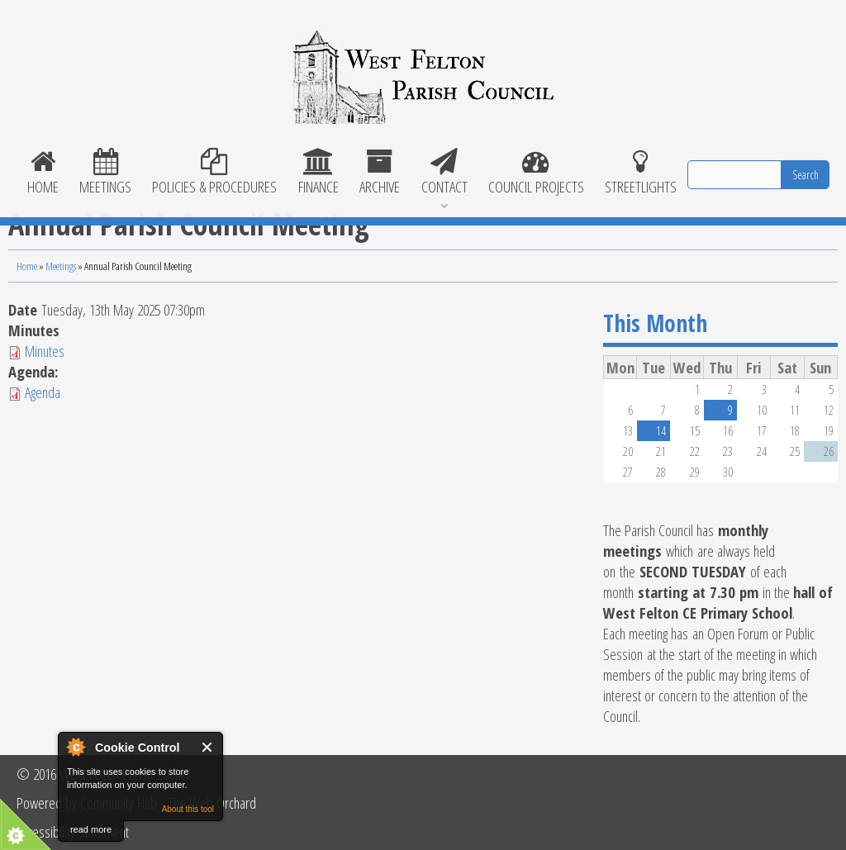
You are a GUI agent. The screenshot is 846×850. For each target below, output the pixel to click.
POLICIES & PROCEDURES (214, 173)
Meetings (105, 173)
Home (42, 173)
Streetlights (641, 173)
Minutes (44, 350)
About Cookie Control (75, 747)
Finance (318, 173)
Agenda (42, 392)
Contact (444, 173)
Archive (380, 173)
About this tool (188, 809)
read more (91, 829)
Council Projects (536, 173)
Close (207, 747)
